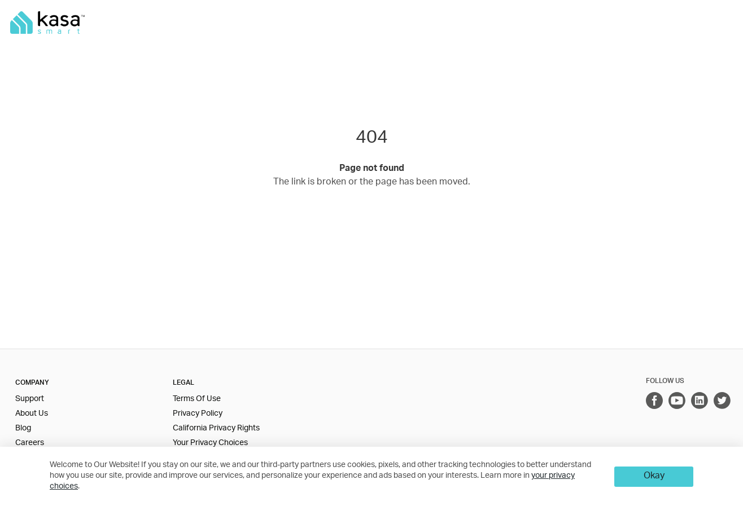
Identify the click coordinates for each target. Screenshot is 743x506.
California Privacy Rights (216, 429)
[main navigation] (371, 22)
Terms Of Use (197, 399)
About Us (31, 414)
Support (29, 399)
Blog (23, 429)
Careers (29, 443)
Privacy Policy (197, 414)
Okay (654, 476)
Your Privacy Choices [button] (210, 443)
